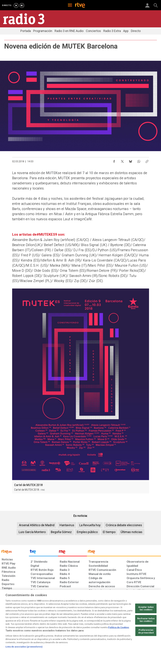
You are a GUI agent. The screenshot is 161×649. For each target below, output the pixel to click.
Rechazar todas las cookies (146, 629)
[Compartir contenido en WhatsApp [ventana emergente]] (139, 160)
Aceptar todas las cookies (146, 617)
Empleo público (87, 532)
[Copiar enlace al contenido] (147, 160)
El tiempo (109, 532)
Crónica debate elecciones (124, 525)
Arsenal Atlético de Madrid (36, 525)
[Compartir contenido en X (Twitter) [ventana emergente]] (122, 160)
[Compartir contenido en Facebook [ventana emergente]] (114, 160)
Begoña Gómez (61, 532)
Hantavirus (67, 525)
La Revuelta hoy (90, 525)
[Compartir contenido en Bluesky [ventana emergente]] (130, 160)
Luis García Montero (32, 532)
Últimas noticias (131, 532)
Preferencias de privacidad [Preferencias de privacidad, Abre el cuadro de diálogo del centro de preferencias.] (146, 640)
